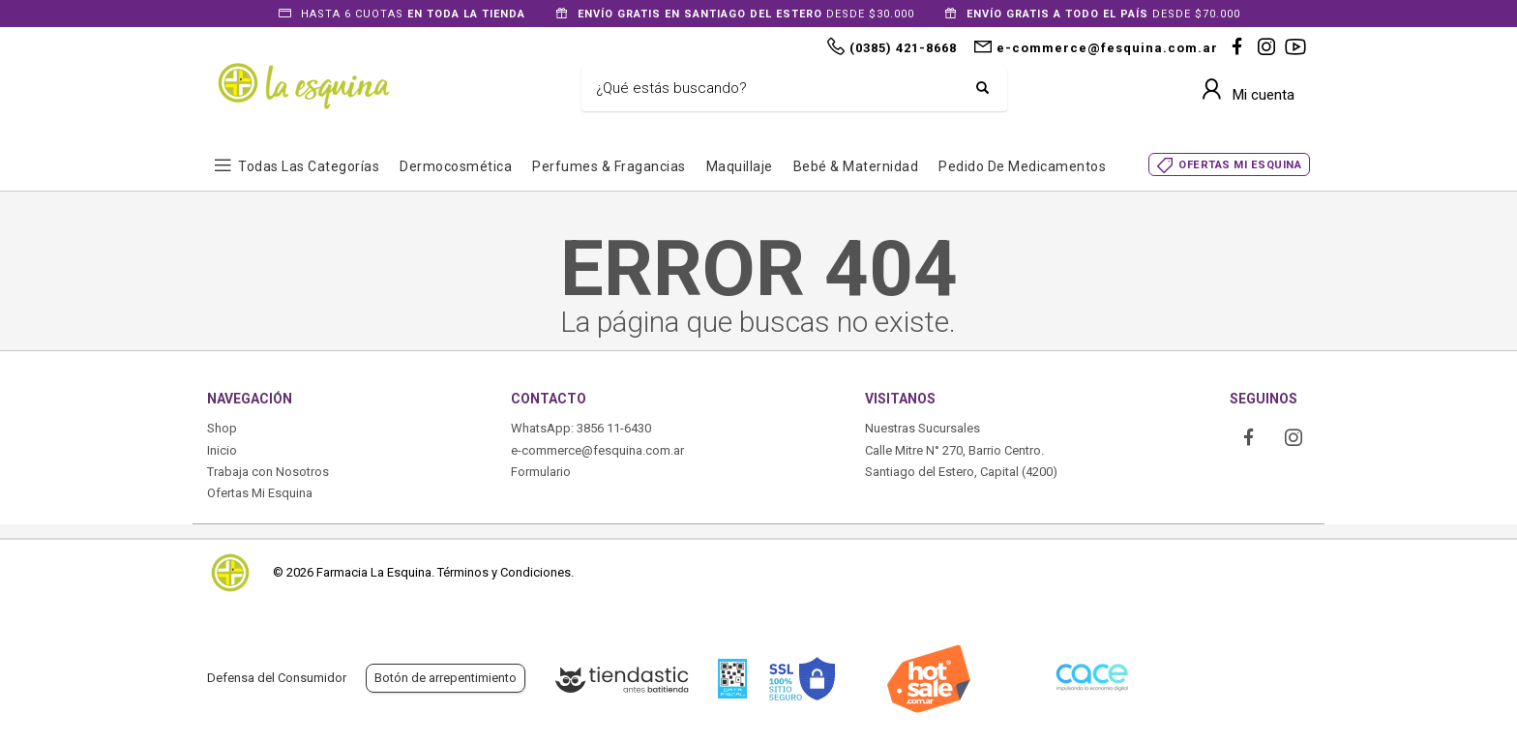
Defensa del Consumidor (276, 677)
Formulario (541, 471)
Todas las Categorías (308, 166)
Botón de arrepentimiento (445, 677)
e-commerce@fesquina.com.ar (597, 450)
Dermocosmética (456, 166)
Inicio (222, 450)
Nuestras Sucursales (922, 428)
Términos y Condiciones (504, 572)
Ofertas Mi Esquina (259, 493)
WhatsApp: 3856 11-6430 (581, 428)
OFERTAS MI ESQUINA (1239, 165)
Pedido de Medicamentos (1022, 166)
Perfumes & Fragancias (609, 166)
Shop (222, 428)
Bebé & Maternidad (856, 166)
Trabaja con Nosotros (268, 471)
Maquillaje (739, 166)
